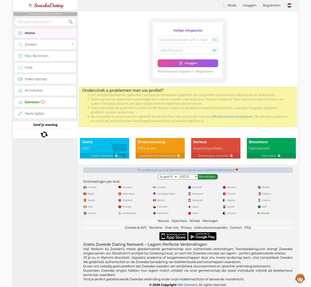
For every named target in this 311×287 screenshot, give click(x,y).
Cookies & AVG (136, 228)
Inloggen (249, 5)
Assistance (300, 278)
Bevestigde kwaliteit (215, 156)
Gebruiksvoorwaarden (211, 228)
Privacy (186, 228)
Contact (236, 228)
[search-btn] (71, 22)
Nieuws (163, 221)
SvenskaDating (45, 5)
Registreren (272, 5)
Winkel (194, 221)
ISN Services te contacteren (232, 117)
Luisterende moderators (160, 156)
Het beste (271, 156)
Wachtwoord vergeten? (175, 71)
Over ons (171, 228)
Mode (229, 5)
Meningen (210, 221)
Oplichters (179, 221)
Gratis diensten (104, 156)
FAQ (247, 228)
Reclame (156, 228)
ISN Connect (187, 285)
